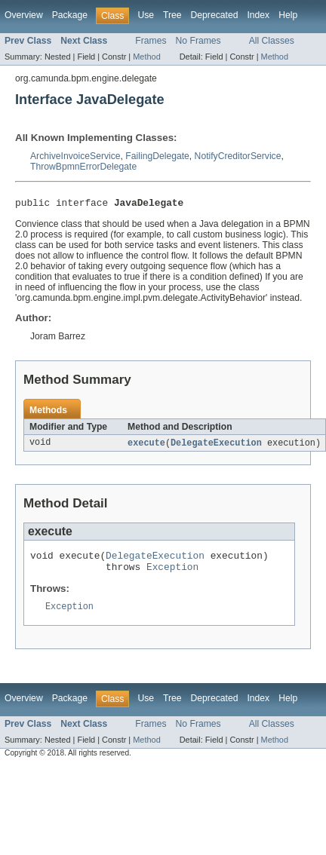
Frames (150, 40)
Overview (24, 15)
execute (146, 446)
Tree (172, 15)
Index (258, 15)
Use (145, 15)
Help (287, 15)
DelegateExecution (216, 446)
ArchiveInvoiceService (75, 156)
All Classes (271, 40)
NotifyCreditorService (238, 156)
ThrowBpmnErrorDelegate (83, 166)
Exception (172, 574)
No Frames (198, 40)
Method (146, 56)
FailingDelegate (157, 156)
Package (70, 15)
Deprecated (214, 15)
